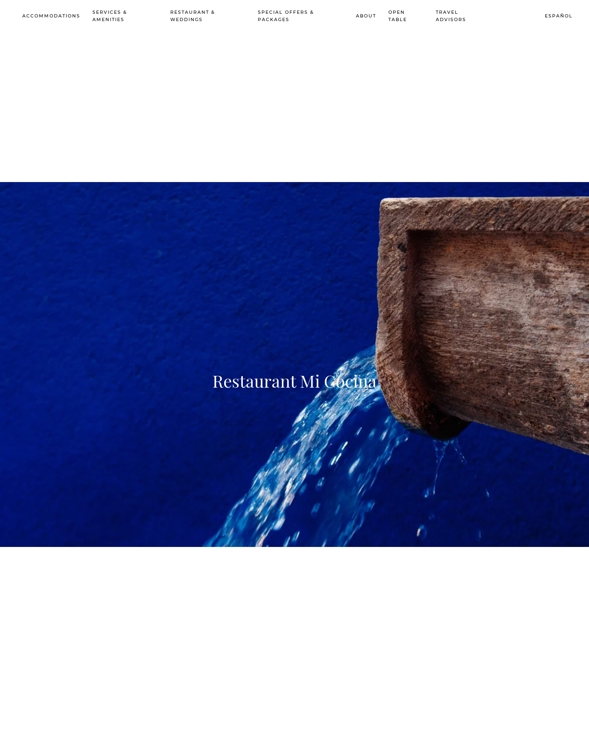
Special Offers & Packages (286, 15)
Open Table (397, 15)
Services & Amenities (109, 15)
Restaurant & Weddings (192, 15)
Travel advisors (451, 15)
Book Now (509, 15)
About (366, 16)
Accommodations (51, 16)
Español (559, 16)
